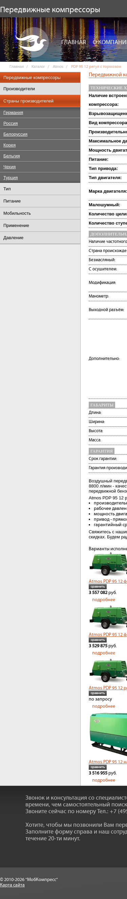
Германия (13, 112)
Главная (73, 42)
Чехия (9, 166)
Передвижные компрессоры (32, 77)
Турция (10, 177)
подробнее (103, 599)
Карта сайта (12, 885)
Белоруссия (15, 134)
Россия (10, 123)
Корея (9, 145)
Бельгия (11, 155)
